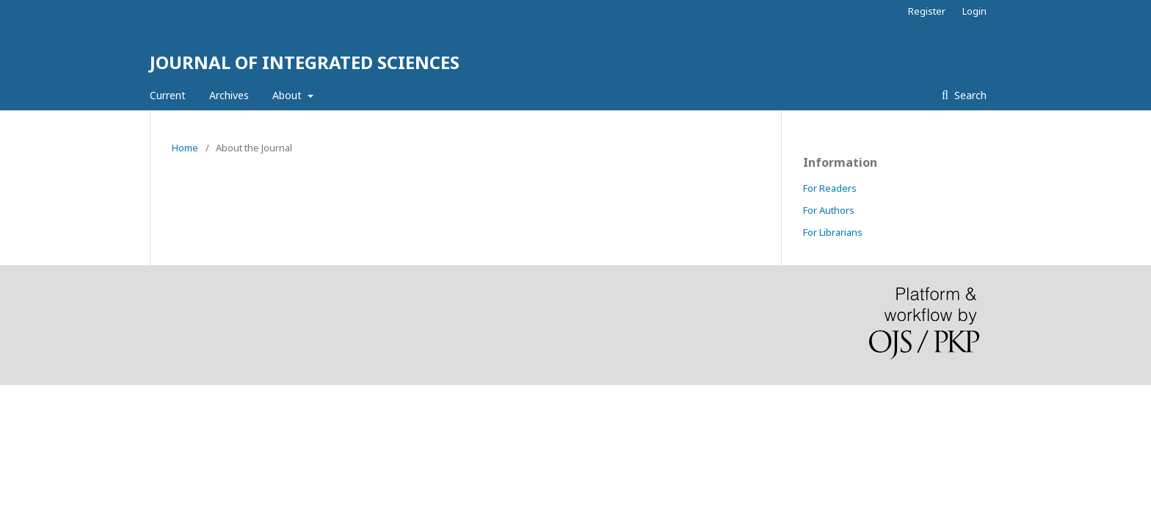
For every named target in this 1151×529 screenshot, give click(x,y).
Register (926, 11)
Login (974, 11)
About (288, 95)
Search (969, 95)
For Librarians (833, 232)
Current (168, 95)
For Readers (830, 188)
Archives (229, 95)
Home (185, 147)
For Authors (828, 210)
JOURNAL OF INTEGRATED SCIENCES (305, 62)
